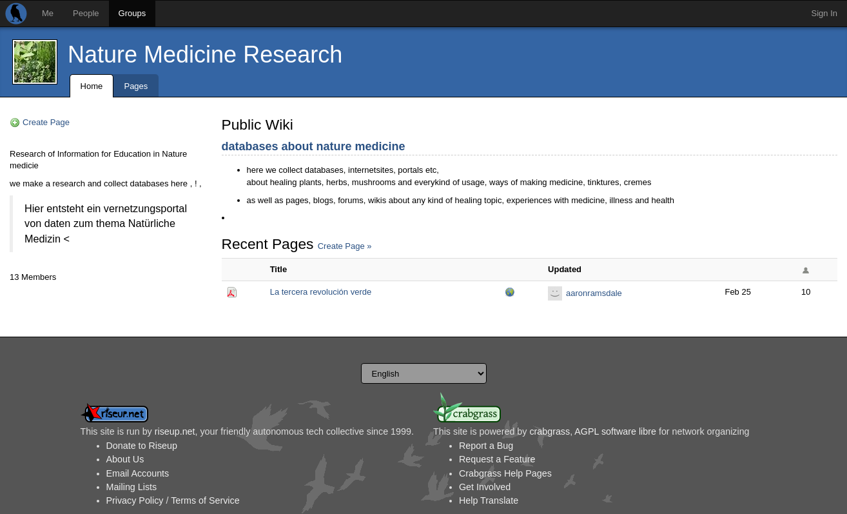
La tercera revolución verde (321, 292)
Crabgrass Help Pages (505, 473)
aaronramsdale (594, 293)
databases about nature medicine (313, 146)
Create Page (46, 122)
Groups (132, 13)
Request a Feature (497, 459)
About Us (125, 459)
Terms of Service (205, 500)
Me (48, 13)
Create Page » (345, 246)
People (86, 13)
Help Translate (488, 500)
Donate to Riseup (141, 445)
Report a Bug (486, 445)
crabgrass (549, 431)
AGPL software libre (615, 431)
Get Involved (485, 487)
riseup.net (175, 431)
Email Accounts (138, 473)
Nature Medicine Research (205, 54)
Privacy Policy (135, 500)
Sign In (824, 13)
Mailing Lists (131, 487)
